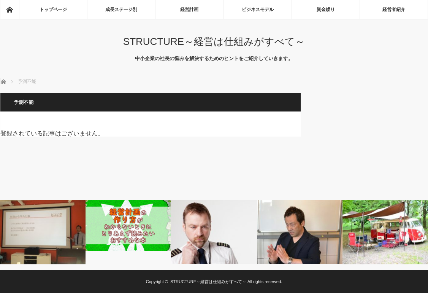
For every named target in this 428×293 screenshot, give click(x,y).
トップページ (53, 9)
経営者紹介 (393, 9)
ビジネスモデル (258, 9)
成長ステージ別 (121, 9)
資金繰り (326, 9)
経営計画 (189, 9)
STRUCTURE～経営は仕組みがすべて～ (214, 41)
